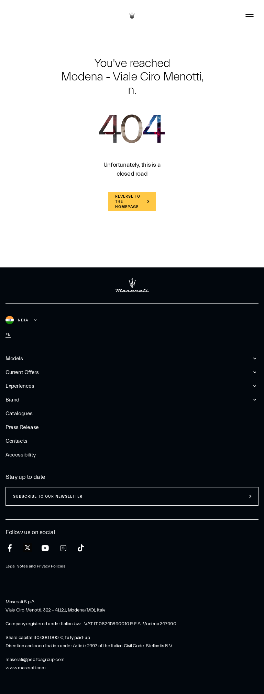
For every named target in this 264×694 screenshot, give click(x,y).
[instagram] (63, 548)
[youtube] (45, 548)
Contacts (17, 441)
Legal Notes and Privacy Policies (35, 566)
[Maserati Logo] (132, 15)
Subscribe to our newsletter (47, 496)
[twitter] (27, 547)
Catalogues (19, 413)
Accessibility (21, 455)
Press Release (22, 427)
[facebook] (10, 548)
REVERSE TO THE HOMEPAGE (127, 201)
